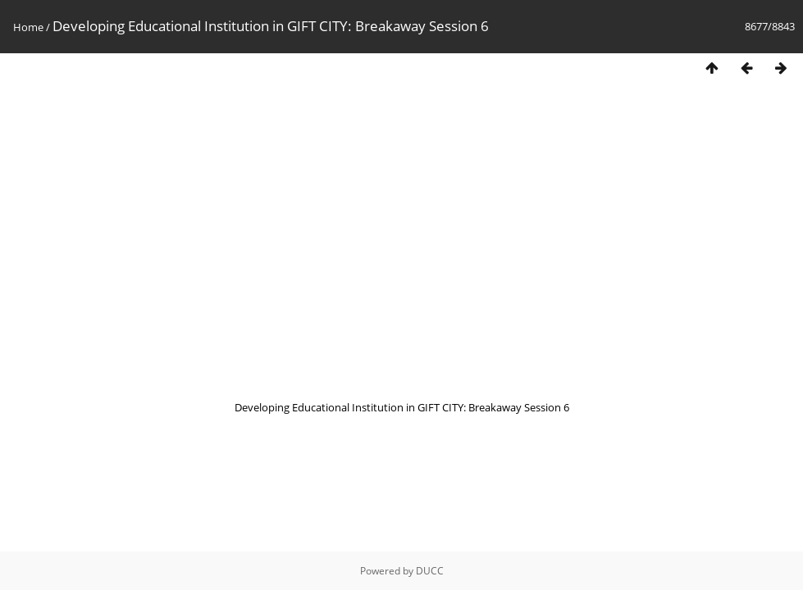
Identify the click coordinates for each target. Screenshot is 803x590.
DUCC (430, 571)
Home (28, 27)
